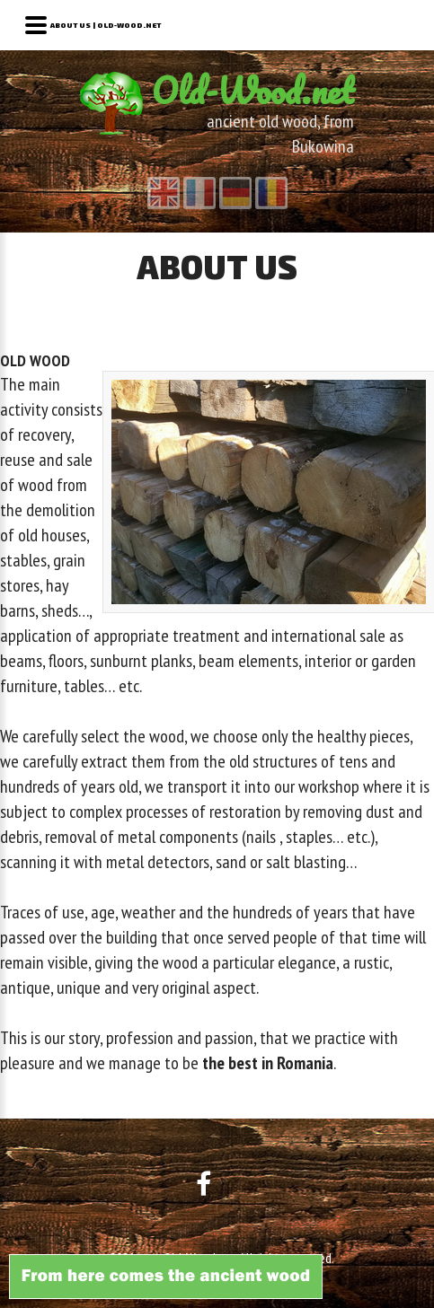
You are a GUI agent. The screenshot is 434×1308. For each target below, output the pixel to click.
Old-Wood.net (253, 90)
